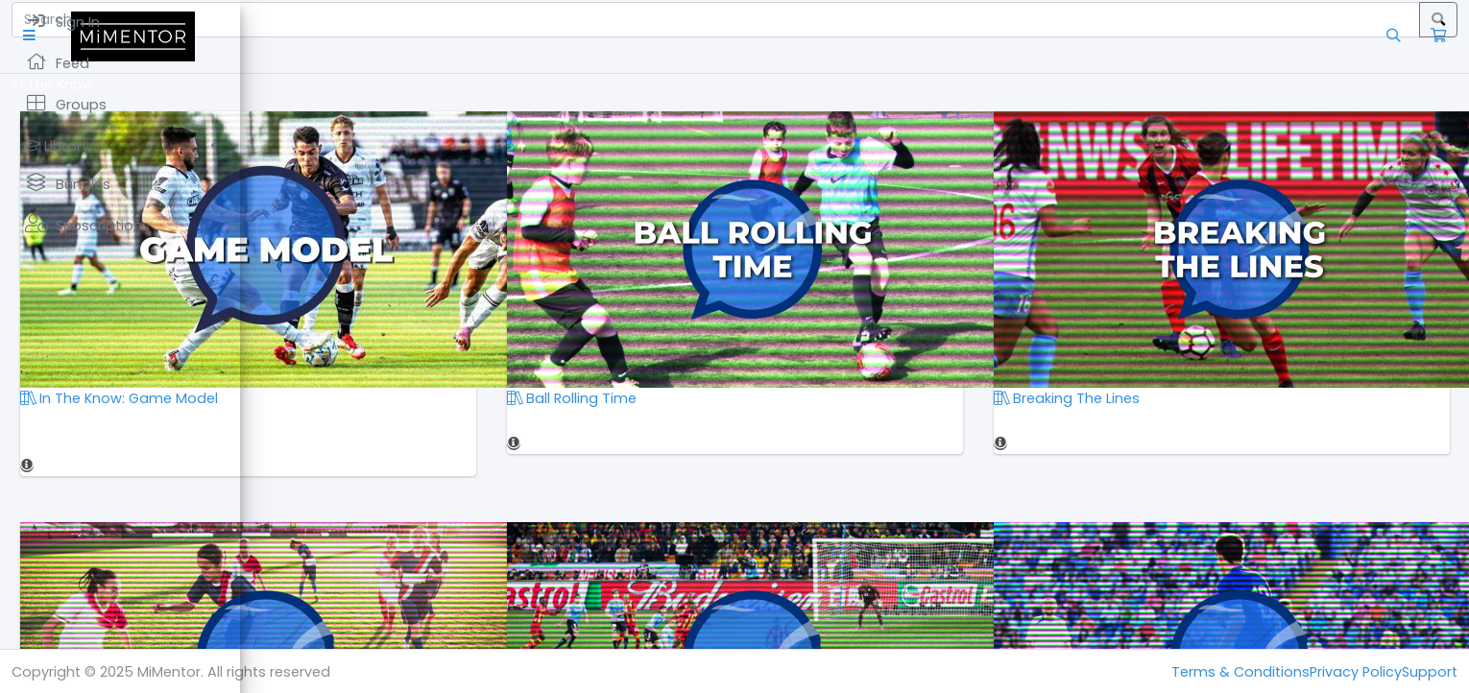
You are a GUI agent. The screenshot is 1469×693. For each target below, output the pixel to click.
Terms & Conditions (1240, 671)
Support (1429, 671)
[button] (273, 36)
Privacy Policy (1356, 671)
